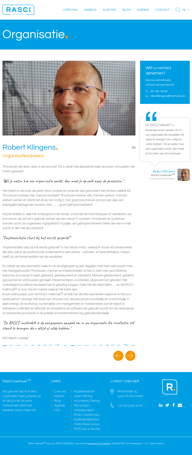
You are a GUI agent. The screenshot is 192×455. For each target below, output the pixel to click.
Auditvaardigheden (86, 419)
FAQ (57, 410)
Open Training (83, 396)
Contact (162, 9)
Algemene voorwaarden (98, 443)
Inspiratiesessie (84, 391)
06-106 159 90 (158, 91)
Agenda (143, 9)
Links (56, 381)
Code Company (156, 443)
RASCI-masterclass (87, 415)
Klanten (109, 9)
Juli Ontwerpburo (134, 443)
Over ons (70, 9)
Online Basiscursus (86, 424)
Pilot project (82, 405)
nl (184, 9)
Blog (127, 9)
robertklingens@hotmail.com (167, 96)
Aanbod (90, 9)
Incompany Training (87, 400)
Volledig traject (84, 410)
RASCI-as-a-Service (87, 429)
